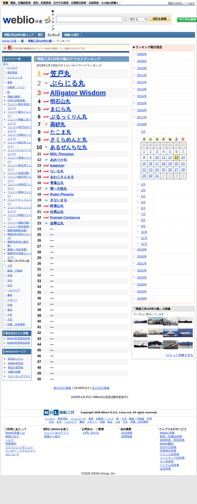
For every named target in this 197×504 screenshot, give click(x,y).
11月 (144, 238)
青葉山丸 (57, 183)
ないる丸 (57, 171)
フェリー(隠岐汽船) (18, 222)
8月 (143, 220)
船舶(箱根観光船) (17, 230)
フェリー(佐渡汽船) (18, 173)
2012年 (142, 82)
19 (170, 163)
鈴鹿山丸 (57, 206)
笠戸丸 (60, 73)
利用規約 (10, 443)
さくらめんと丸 (68, 139)
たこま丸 (60, 132)
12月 (144, 244)
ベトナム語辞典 (169, 465)
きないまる (58, 200)
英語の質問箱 (15, 367)
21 (183, 163)
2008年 (142, 54)
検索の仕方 (12, 436)
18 (163, 163)
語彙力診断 (14, 371)
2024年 (142, 284)
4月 (143, 196)
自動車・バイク (16, 87)
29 (144, 176)
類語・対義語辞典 (20, 2)
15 (144, 163)
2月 (143, 184)
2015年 (142, 103)
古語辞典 (94, 2)
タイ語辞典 (167, 461)
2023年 (142, 277)
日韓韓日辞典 (78, 2)
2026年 (142, 298)
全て (5, 63)
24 (157, 170)
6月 (143, 208)
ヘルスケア (13, 290)
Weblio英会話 (15, 363)
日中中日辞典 (61, 2)
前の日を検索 (62, 388)
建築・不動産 (15, 270)
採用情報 (126, 436)
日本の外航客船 (16, 100)
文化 (9, 280)
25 (163, 170)
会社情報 (126, 432)
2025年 (142, 291)
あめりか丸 (58, 160)
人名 (9, 314)
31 (157, 176)
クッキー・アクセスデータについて (20, 452)
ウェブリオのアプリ (56, 432)
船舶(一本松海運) (17, 249)
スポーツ (12, 299)
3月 (143, 190)
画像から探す (71, 34)
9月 (143, 226)
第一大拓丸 (58, 188)
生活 (9, 285)
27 (176, 170)
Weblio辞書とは (15, 432)
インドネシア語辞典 (172, 457)
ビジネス (12, 67)
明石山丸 (60, 101)
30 (150, 176)
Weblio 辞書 (9, 40)
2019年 (142, 249)
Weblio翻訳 (167, 443)
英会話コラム (15, 358)
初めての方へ (175, 2)
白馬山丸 (57, 212)
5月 (143, 202)
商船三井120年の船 (40, 40)
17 (157, 163)
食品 (9, 309)
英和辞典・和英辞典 (172, 440)
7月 (143, 214)
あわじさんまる (62, 177)
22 (144, 170)
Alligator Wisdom (78, 93)
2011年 (142, 75)
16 (150, 163)
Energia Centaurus (65, 217)
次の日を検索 (101, 388)
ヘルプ (191, 2)
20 (176, 163)
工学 (9, 265)
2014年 (142, 96)
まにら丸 (60, 109)
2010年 (142, 68)
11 (163, 157)
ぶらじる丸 (67, 83)
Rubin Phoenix (62, 194)
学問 (9, 275)
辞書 (5, 2)
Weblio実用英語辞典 (18, 342)
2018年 (142, 124)
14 (183, 157)
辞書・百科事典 (16, 324)
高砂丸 (57, 124)
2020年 (142, 256)
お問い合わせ (91, 432)
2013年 (142, 89)
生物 (9, 304)
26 (170, 170)
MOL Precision (62, 154)
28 (183, 170)
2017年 (142, 117)
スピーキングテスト (19, 376)
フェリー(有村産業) (18, 226)
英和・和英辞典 (42, 2)
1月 (143, 131)
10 (157, 157)
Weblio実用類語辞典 (18, 338)
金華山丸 (57, 223)
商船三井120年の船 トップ (18, 34)
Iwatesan (57, 165)
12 (170, 157)
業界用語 (12, 72)
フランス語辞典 (169, 454)
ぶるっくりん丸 (68, 117)
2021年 (142, 263)
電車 (9, 82)
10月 (144, 232)
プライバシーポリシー (19, 447)
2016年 (142, 110)
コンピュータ (15, 77)
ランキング (53, 34)
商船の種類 (13, 96)
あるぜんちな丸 (68, 147)
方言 (9, 319)
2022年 (142, 270)
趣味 (9, 295)
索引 (40, 34)
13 (176, 157)
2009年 (142, 61)
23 (150, 170)
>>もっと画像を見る (179, 355)
